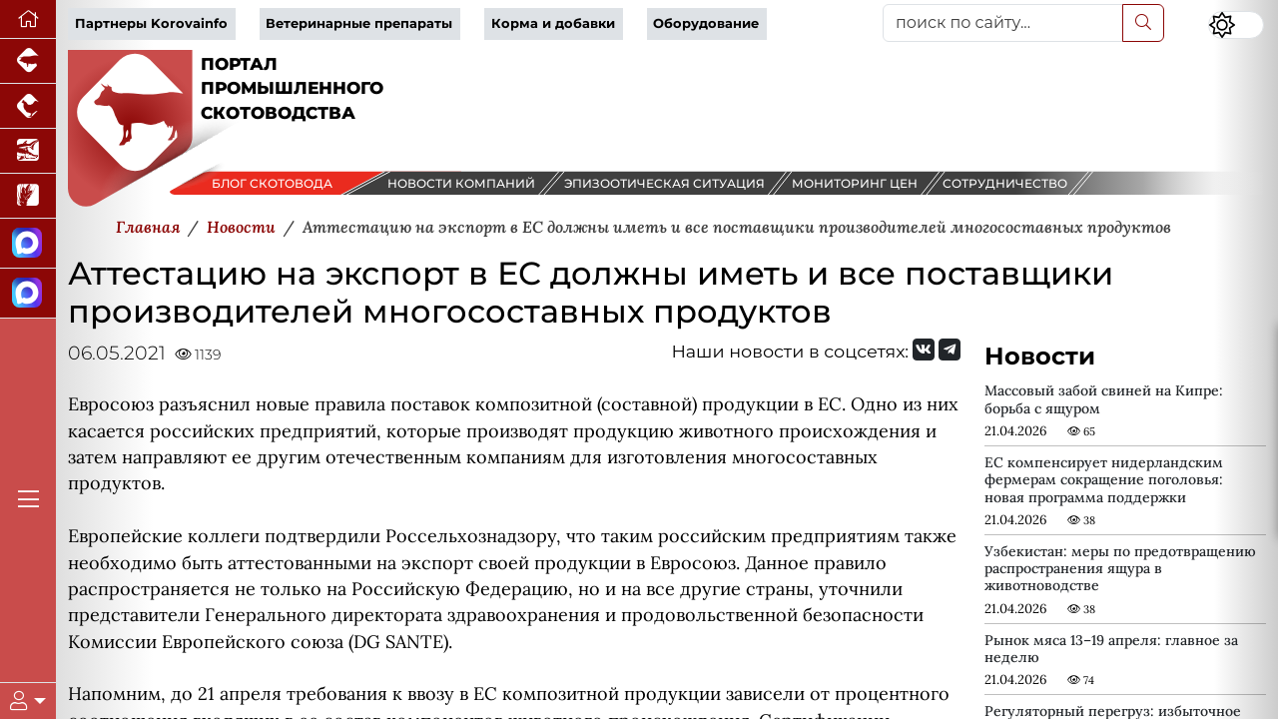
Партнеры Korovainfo (151, 23)
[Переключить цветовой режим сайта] (1236, 25)
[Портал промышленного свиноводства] (28, 61)
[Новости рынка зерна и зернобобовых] (28, 196)
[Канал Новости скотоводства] (28, 244)
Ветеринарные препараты (359, 23)
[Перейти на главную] (28, 19)
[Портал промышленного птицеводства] (28, 106)
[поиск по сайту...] (1003, 23)
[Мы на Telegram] (949, 349)
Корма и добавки (553, 23)
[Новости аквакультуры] (28, 151)
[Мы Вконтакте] (924, 349)
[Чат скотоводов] (28, 294)
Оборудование (706, 23)
